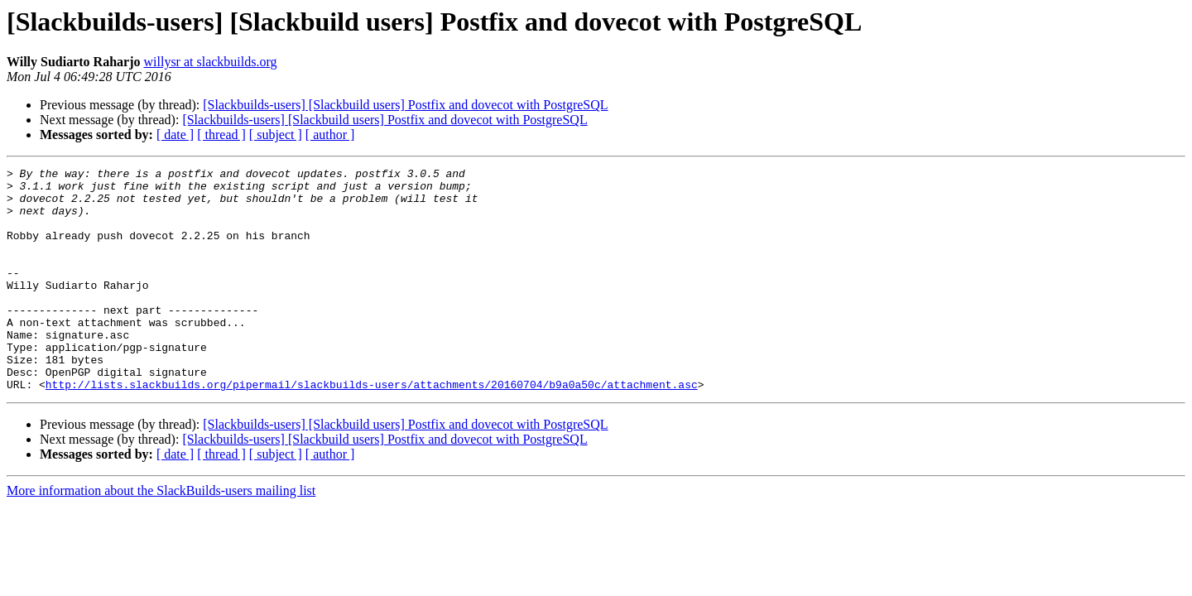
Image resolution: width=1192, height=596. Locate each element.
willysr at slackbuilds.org (210, 62)
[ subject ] (275, 134)
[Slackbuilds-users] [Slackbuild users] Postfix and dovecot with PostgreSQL (405, 105)
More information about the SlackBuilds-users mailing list (161, 535)
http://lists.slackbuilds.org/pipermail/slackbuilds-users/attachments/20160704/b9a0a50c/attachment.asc (372, 428)
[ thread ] (221, 134)
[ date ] (175, 134)
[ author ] (330, 134)
